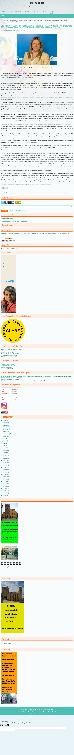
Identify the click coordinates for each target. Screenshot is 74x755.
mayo (4, 443)
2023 (4, 455)
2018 (4, 467)
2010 (4, 486)
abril (4, 445)
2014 (4, 476)
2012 (4, 481)
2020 (4, 462)
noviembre (6, 429)
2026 (4, 420)
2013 (4, 479)
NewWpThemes (23, 712)
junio (4, 441)
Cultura (45, 11)
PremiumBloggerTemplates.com (51, 712)
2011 (4, 483)
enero (4, 452)
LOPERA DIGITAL (37, 3)
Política (10, 11)
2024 (4, 425)
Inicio (3, 11)
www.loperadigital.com (9, 30)
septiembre (6, 434)
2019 (4, 465)
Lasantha (40, 712)
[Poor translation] (7, 725)
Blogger (50, 709)
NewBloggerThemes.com (37, 713)
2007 (4, 493)
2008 (4, 490)
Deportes (52, 11)
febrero (5, 450)
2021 (4, 460)
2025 (4, 423)
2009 (4, 488)
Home (3, 20)
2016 (4, 472)
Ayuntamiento (27, 11)
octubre (5, 431)
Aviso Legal (5, 567)
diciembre (5, 427)
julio (4, 438)
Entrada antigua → (67, 193)
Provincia (18, 11)
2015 (4, 474)
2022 (4, 458)
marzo (4, 448)
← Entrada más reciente (8, 193)
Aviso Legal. (37, 11)
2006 (4, 495)
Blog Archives (20, 210)
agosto (5, 436)
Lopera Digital (7, 643)
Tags (11, 210)
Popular (5, 210)
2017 (4, 469)
